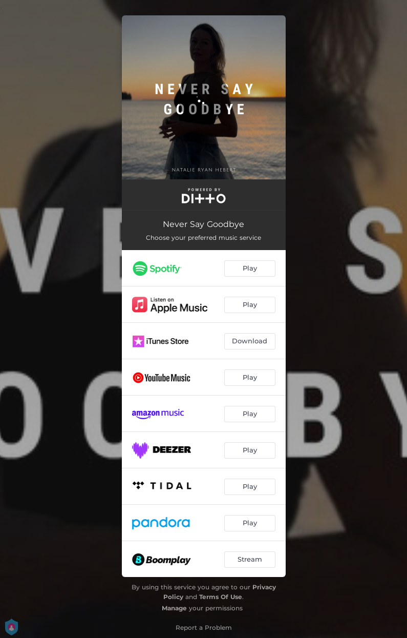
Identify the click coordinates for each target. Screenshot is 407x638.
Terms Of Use (220, 597)
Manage (174, 608)
